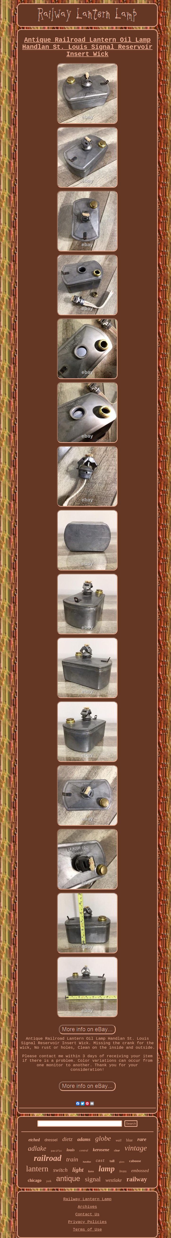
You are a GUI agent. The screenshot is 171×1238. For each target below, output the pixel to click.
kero (91, 1171)
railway (137, 1179)
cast (100, 1161)
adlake (37, 1148)
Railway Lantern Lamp (87, 1199)
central (83, 1150)
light (77, 1170)
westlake (113, 1180)
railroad (47, 1158)
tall (112, 1161)
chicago (34, 1180)
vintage (136, 1148)
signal (93, 1179)
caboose (135, 1161)
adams (84, 1139)
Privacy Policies (87, 1222)
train (72, 1159)
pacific (56, 1151)
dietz (67, 1139)
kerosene (101, 1149)
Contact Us (87, 1214)
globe (103, 1138)
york (48, 1181)
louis (71, 1150)
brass (123, 1171)
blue (129, 1140)
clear (117, 1150)
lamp (107, 1168)
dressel (50, 1140)
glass (121, 1161)
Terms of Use (87, 1229)
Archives (87, 1207)
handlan (87, 1161)
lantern (37, 1168)
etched (34, 1139)
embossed (140, 1170)
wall (118, 1140)
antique (68, 1178)
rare (141, 1139)
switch (60, 1170)
